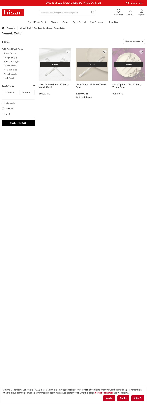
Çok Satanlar (97, 22)
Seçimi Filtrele (18, 123)
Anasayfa (8, 28)
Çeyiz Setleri (79, 22)
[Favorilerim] (118, 12)
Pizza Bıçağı (10, 53)
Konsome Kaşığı (11, 61)
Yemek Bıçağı (10, 74)
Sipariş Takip (134, 3)
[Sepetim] (141, 12)
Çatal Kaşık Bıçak (37, 22)
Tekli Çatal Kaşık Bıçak (43, 28)
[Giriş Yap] (130, 12)
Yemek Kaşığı (10, 65)
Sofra (65, 22)
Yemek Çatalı (10, 69)
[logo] (13, 12)
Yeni (6, 114)
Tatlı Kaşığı (9, 78)
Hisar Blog (113, 22)
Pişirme (54, 22)
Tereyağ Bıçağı (11, 57)
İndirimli (7, 108)
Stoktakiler (9, 103)
